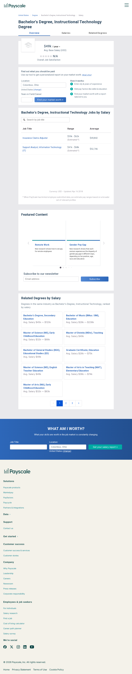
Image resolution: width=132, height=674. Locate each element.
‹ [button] (28, 243)
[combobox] (43, 85)
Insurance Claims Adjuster (35, 138)
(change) (37, 90)
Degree (35, 15)
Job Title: (14, 442)
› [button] (104, 243)
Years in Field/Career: (31, 94)
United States (23, 15)
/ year (55, 46)
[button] (34, 32)
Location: (25, 81)
